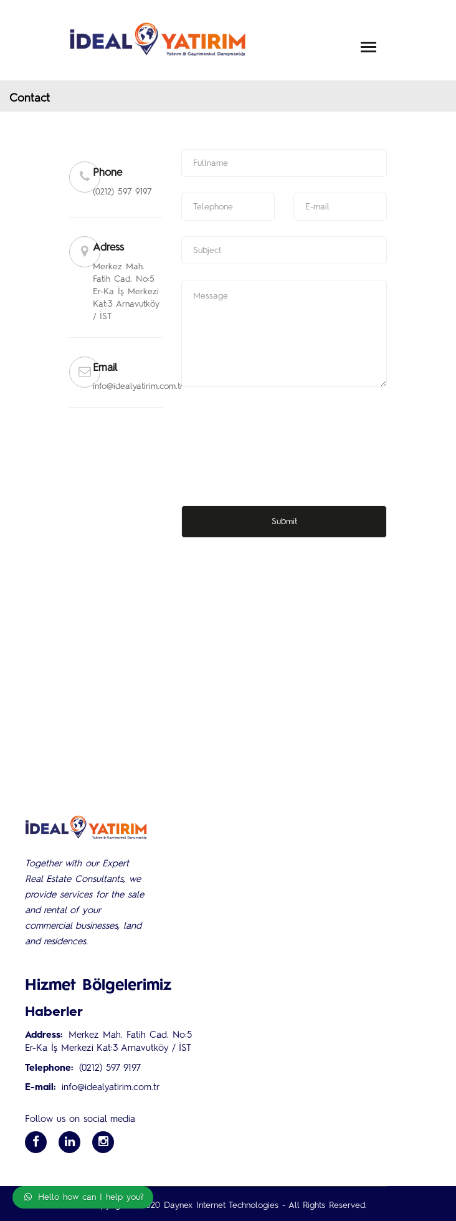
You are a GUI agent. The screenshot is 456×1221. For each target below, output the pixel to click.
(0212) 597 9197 (110, 1068)
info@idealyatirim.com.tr (110, 1088)
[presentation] (276, 427)
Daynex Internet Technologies (221, 1205)
